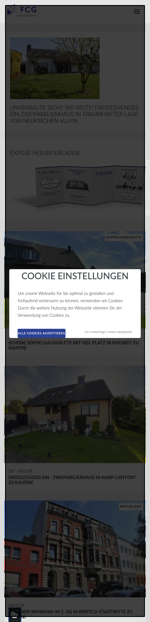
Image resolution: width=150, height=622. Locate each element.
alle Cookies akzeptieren (41, 333)
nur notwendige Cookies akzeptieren (108, 332)
